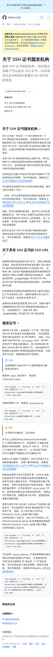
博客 (14, 646)
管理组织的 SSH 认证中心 (16, 465)
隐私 (31, 643)
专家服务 (6, 646)
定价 (43, 643)
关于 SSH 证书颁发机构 (21, 128)
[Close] (45, 4)
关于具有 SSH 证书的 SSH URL (25, 251)
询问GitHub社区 (11, 619)
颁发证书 (10, 323)
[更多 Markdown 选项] (29, 91)
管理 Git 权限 (19, 24)
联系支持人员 (9, 623)
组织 (9, 24)
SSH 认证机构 (34, 24)
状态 (37, 643)
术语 (25, 643)
